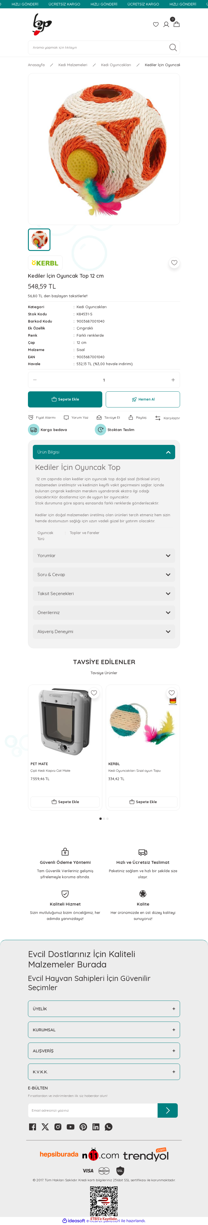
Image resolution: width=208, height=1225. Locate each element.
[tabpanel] (65, 748)
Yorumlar (46, 555)
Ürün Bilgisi (48, 452)
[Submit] (168, 1110)
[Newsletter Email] (103, 1110)
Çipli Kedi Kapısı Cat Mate (50, 770)
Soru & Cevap (51, 574)
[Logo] (42, 24)
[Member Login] (166, 24)
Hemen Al (143, 399)
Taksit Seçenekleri (55, 593)
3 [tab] (107, 819)
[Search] (104, 47)
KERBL (114, 763)
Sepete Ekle (65, 399)
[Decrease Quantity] (35, 380)
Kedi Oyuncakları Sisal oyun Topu (134, 770)
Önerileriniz (48, 612)
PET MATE (39, 763)
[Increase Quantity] (173, 380)
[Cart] (176, 24)
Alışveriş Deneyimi (55, 631)
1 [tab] (100, 819)
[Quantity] (104, 380)
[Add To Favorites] (174, 262)
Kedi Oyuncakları (92, 306)
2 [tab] (104, 819)
